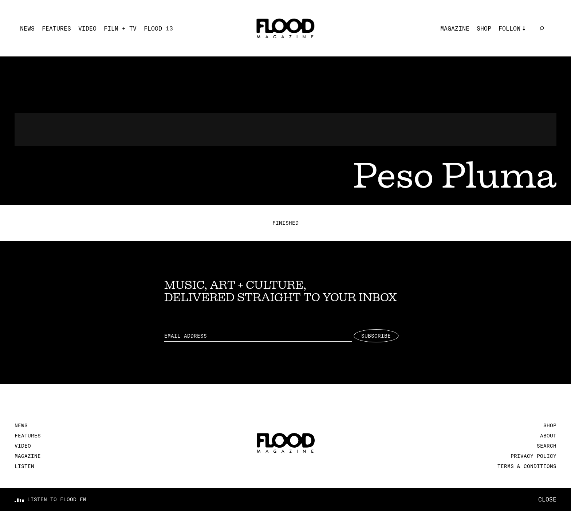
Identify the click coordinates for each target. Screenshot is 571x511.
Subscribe (376, 335)
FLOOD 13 (158, 28)
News (27, 28)
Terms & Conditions (526, 466)
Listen (24, 466)
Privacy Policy (533, 456)
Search (546, 446)
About (548, 435)
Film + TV (120, 28)
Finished (285, 223)
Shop (484, 28)
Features (56, 28)
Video (87, 28)
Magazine (454, 28)
